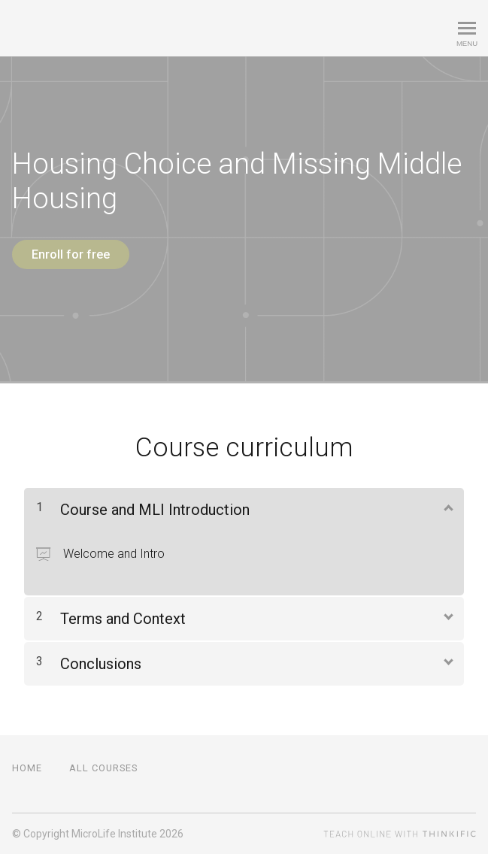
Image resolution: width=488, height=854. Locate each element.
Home (27, 768)
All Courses (103, 768)
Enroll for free (71, 254)
